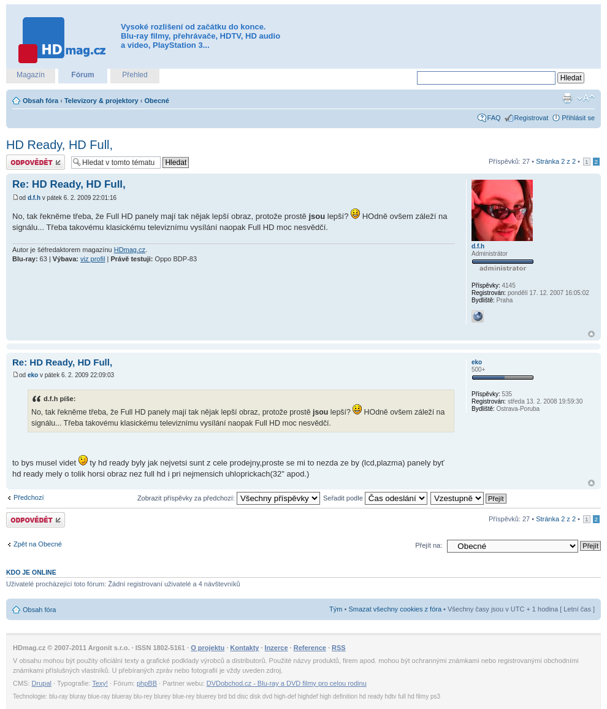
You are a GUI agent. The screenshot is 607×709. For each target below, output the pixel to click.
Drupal (42, 683)
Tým (335, 609)
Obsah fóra (40, 100)
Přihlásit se (578, 117)
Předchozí (28, 497)
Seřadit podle (375, 498)
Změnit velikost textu (586, 98)
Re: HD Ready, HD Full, (69, 184)
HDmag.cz (129, 249)
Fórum (82, 75)
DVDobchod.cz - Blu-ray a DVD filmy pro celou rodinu (287, 683)
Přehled (134, 75)
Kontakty (244, 647)
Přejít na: (428, 545)
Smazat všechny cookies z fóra (394, 609)
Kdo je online (31, 572)
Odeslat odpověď (35, 162)
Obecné (157, 100)
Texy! (100, 683)
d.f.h (34, 197)
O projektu (207, 647)
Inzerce (276, 647)
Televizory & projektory (101, 100)
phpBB (147, 683)
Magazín (31, 75)
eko (33, 375)
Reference (310, 647)
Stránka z (556, 161)
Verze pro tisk (567, 98)
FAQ (494, 117)
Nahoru (591, 334)
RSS (339, 647)
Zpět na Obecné (37, 544)
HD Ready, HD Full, (59, 144)
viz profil (92, 259)
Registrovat (531, 117)
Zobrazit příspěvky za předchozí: (228, 498)
